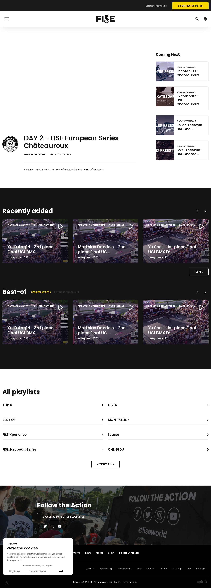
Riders (99, 552)
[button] (205, 211)
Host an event (124, 568)
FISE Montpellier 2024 (66, 292)
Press (139, 568)
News (88, 552)
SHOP (111, 552)
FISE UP (163, 568)
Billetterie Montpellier (156, 5)
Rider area (201, 568)
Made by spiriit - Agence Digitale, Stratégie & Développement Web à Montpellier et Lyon (202, 582)
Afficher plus (105, 464)
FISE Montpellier (129, 552)
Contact (151, 568)
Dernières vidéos (41, 292)
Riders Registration (190, 5)
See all (198, 271)
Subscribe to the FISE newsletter (64, 516)
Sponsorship (106, 568)
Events (76, 552)
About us (90, 568)
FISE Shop (176, 568)
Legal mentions (130, 582)
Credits (117, 582)
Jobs (188, 568)
